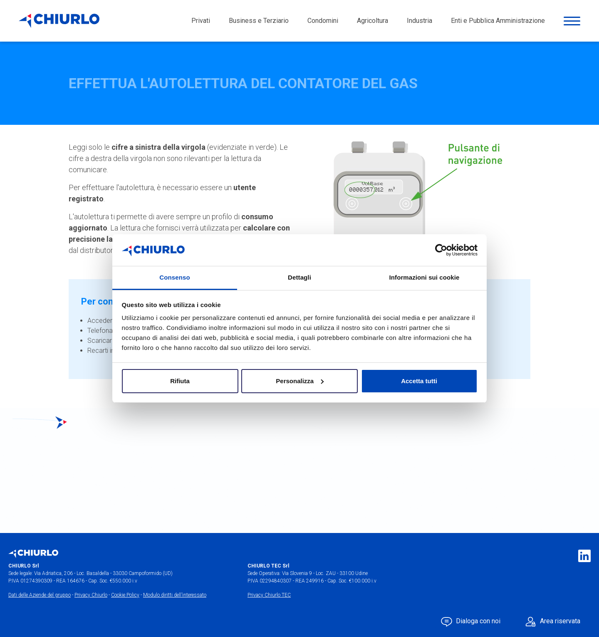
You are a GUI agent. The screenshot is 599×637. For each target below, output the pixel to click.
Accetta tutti (419, 380)
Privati (200, 21)
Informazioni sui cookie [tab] (424, 277)
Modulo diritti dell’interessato (174, 595)
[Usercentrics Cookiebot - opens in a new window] (441, 250)
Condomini (322, 21)
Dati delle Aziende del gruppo (39, 595)
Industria (419, 21)
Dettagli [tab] (299, 277)
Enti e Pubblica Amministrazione (498, 21)
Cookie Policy (125, 595)
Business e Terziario (259, 21)
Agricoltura (372, 21)
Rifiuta (180, 380)
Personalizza (300, 380)
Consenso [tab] (174, 277)
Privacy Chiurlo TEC (269, 595)
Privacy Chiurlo (90, 595)
